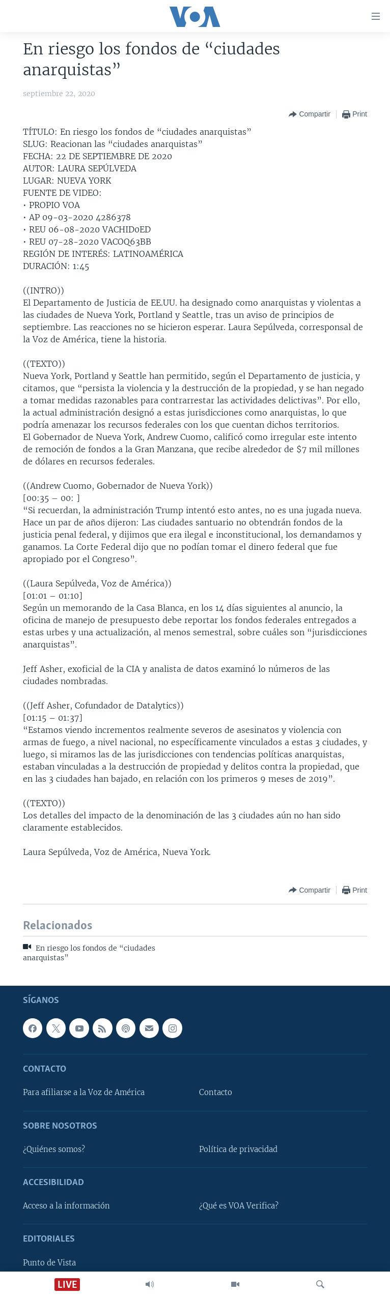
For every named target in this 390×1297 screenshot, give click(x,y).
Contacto (215, 1092)
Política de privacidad (238, 1149)
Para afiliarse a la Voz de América (84, 1092)
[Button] (309, 114)
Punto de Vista (49, 1262)
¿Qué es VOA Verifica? (238, 1206)
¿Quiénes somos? (54, 1149)
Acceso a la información (66, 1206)
